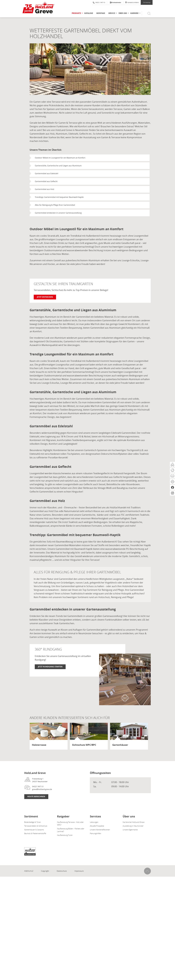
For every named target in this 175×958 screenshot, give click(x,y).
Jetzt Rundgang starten (50, 666)
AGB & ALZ (28, 871)
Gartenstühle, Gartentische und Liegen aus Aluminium (58, 165)
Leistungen (94, 822)
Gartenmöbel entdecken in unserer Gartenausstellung (58, 213)
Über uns (122, 13)
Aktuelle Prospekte (97, 826)
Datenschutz (62, 871)
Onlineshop (146, 2)
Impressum (79, 871)
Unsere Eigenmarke (130, 829)
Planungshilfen (95, 833)
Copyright (45, 871)
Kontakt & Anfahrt (132, 2)
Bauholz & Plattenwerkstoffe (35, 833)
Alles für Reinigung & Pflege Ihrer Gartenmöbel (55, 205)
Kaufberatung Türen (65, 835)
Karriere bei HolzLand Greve (133, 822)
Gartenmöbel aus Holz (44, 189)
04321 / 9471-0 (99, 2)
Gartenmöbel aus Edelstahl (46, 173)
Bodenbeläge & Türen (32, 822)
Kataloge (88, 13)
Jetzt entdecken (45, 297)
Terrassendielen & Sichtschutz (35, 826)
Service (111, 13)
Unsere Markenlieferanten (100, 829)
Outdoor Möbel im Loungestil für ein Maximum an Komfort (60, 157)
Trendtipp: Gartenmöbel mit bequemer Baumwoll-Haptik (59, 197)
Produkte (76, 13)
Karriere (134, 13)
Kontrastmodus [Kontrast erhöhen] (116, 2)
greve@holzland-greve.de (42, 789)
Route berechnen (36, 796)
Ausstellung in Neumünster (133, 826)
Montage (100, 13)
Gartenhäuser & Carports (34, 829)
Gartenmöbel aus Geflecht (46, 181)
